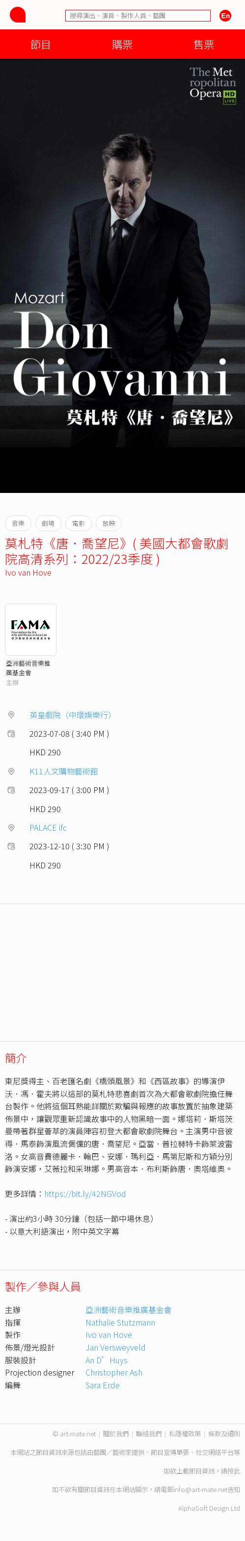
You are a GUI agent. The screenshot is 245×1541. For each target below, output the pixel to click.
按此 (233, 1470)
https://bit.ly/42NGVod (85, 1193)
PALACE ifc (48, 827)
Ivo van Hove (28, 572)
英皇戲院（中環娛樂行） (72, 715)
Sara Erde (102, 1385)
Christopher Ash (113, 1372)
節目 (40, 43)
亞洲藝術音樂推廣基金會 (28, 667)
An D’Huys (106, 1360)
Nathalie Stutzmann (120, 1322)
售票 (203, 43)
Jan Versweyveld (115, 1347)
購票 (122, 43)
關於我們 (116, 1433)
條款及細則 (224, 1433)
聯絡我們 (149, 1433)
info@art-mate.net (200, 1489)
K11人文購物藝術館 (63, 771)
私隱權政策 (185, 1433)
